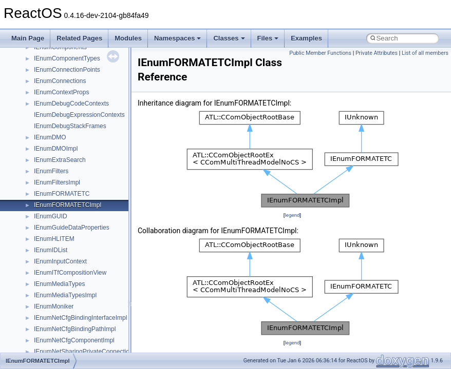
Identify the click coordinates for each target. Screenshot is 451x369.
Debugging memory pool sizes (58, 77)
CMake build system (45, 54)
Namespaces (177, 38)
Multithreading (36, 122)
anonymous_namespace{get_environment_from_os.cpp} (111, 325)
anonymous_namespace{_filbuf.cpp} (83, 269)
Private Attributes (376, 53)
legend (292, 215)
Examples (306, 38)
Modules (128, 38)
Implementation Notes (47, 145)
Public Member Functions (320, 53)
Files (268, 38)
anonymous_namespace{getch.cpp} (83, 336)
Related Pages (79, 38)
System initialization (44, 111)
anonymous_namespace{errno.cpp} (82, 314)
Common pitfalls (39, 66)
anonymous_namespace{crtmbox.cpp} (86, 302)
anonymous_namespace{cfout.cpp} (82, 291)
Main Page (27, 38)
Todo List (29, 156)
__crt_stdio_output (59, 235)
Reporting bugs (38, 88)
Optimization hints (41, 133)
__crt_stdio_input (57, 224)
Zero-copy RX (36, 100)
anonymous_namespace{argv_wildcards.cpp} (96, 280)
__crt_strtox (50, 246)
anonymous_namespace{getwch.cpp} (85, 348)
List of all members (425, 53)
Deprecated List (39, 167)
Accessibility (50, 257)
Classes (229, 38)
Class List (39, 212)
